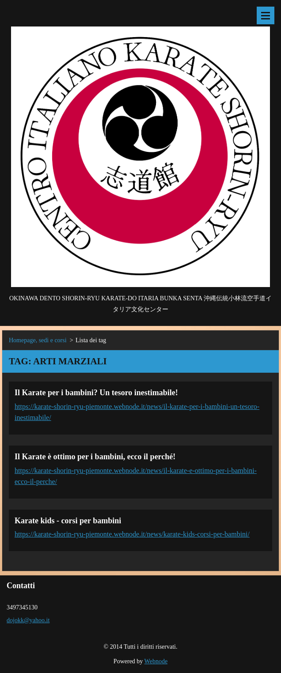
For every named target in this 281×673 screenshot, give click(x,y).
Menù (265, 15)
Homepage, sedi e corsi (38, 340)
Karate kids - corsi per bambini (68, 520)
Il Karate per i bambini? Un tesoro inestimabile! (96, 392)
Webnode (156, 661)
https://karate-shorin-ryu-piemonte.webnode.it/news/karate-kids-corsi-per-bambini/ (132, 534)
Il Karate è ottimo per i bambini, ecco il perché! (95, 456)
